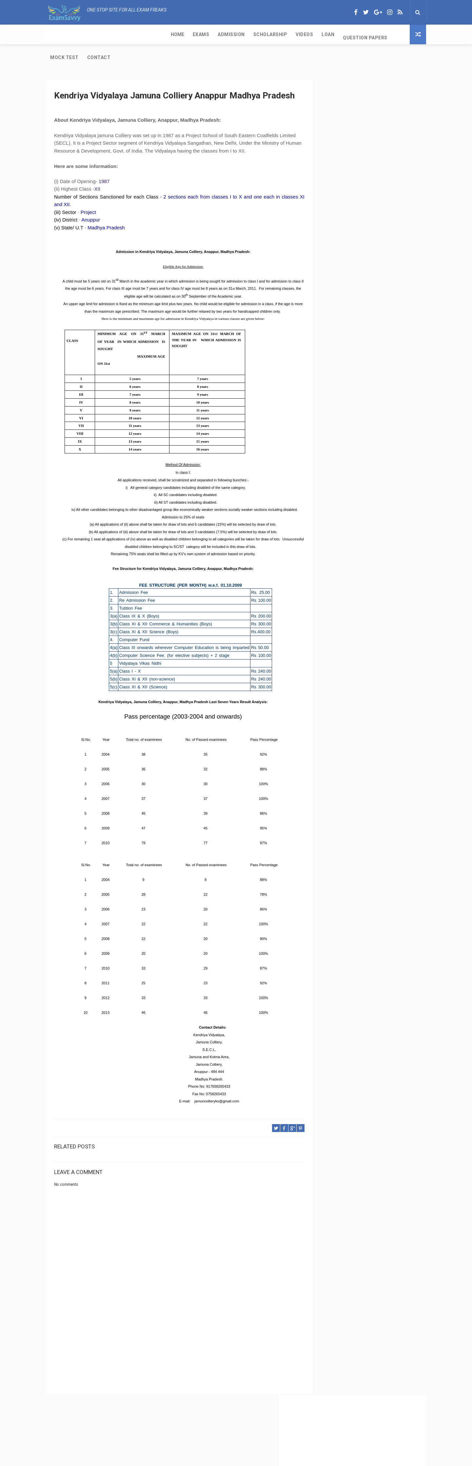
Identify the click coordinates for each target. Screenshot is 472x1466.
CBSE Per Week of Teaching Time (352, 289)
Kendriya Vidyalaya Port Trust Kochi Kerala (363, 394)
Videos (184, 34)
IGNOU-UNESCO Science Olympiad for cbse (363, 408)
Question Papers (245, 34)
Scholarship (150, 34)
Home (57, 34)
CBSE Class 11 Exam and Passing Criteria (361, 256)
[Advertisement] (172, 1339)
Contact (324, 34)
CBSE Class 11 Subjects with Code (353, 322)
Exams (80, 34)
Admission (111, 34)
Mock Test (289, 34)
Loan (207, 34)
